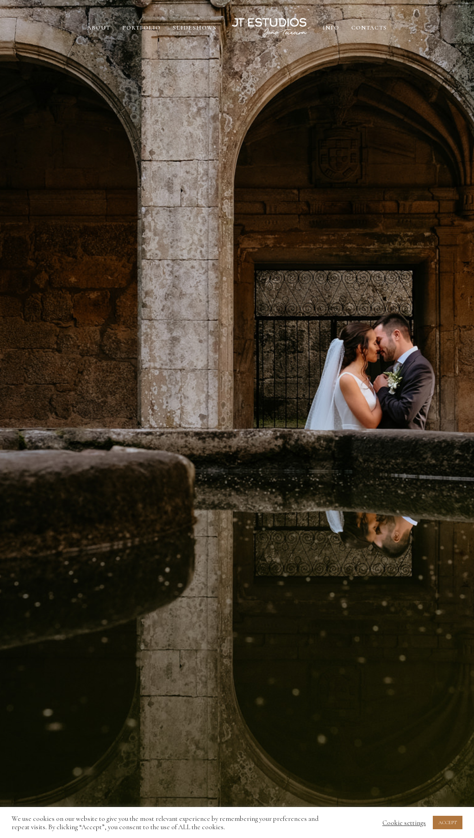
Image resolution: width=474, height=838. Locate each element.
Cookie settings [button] (404, 823)
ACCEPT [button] (447, 823)
